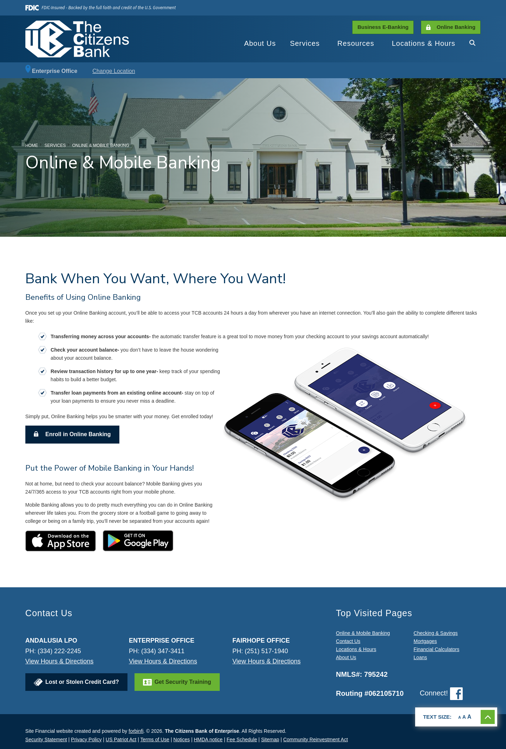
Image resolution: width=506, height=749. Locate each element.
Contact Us (348, 641)
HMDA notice (208, 739)
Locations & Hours (423, 43)
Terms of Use (154, 739)
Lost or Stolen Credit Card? (82, 682)
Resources (355, 43)
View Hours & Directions (59, 661)
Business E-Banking (382, 27)
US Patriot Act (121, 739)
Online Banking (456, 27)
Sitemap (270, 739)
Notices (181, 739)
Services (305, 43)
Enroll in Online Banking (78, 434)
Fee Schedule (242, 739)
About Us (260, 43)
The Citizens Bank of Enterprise (202, 731)
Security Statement (46, 739)
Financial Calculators (437, 649)
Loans (420, 657)
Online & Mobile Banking (363, 633)
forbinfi (136, 731)
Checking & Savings (436, 633)
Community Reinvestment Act (315, 739)
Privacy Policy (86, 739)
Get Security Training (183, 682)
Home (31, 145)
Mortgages (425, 641)
